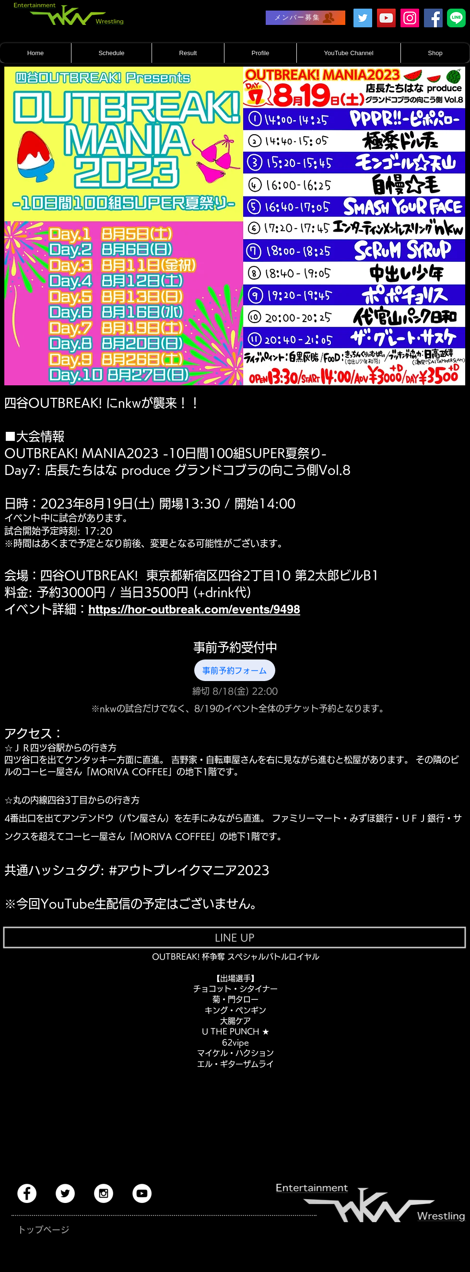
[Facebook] (433, 18)
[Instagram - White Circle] (103, 1193)
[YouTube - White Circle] (142, 1193)
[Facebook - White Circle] (26, 1193)
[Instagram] (409, 18)
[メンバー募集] (305, 18)
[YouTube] (386, 18)
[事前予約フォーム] (234, 670)
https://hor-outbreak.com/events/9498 (194, 609)
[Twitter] (362, 18)
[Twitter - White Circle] (65, 1193)
